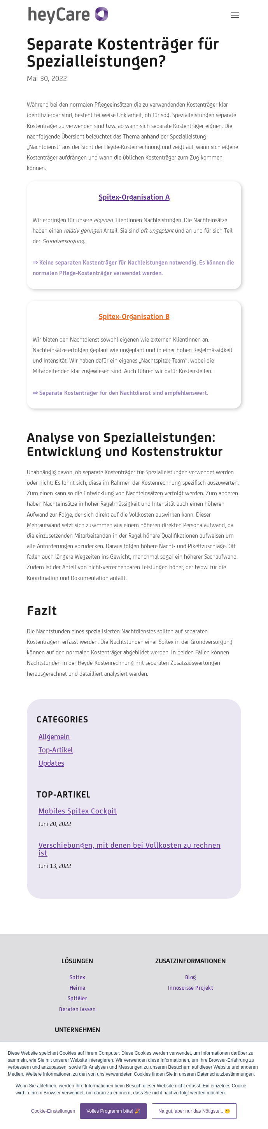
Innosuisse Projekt (190, 988)
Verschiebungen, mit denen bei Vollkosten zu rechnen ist (130, 849)
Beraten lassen (77, 1009)
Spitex (77, 977)
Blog (190, 977)
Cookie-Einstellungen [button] (53, 1111)
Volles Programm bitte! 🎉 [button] (113, 1111)
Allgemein (54, 736)
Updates (51, 763)
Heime (78, 988)
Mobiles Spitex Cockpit (78, 810)
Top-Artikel (56, 749)
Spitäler (77, 998)
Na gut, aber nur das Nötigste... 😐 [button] (194, 1111)
